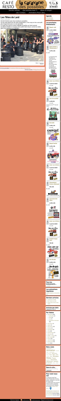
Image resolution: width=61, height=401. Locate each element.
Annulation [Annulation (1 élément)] (57, 350)
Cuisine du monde (52, 299)
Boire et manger (46, 10)
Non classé (50, 337)
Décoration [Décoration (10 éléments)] (54, 353)
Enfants (49, 328)
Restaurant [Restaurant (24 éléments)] (49, 361)
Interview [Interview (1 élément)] (47, 356)
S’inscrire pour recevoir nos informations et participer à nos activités (52, 392)
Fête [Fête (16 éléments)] (54, 354)
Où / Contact (20, 13)
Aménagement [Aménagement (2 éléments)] (48, 348)
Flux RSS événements (35, 400)
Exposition (50, 329)
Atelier (49, 325)
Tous (49, 343)
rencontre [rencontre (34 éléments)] (54, 359)
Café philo (51, 315)
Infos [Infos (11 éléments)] (57, 354)
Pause (49, 338)
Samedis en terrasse (54, 320)
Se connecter (49, 394)
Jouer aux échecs (54, 81)
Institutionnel (51, 332)
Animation (50, 314)
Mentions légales (14, 400)
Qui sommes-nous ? (30, 10)
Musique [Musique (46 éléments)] (56, 356)
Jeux (50, 318)
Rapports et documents (47, 400)
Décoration (50, 326)
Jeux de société (53, 98)
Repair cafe (52, 27)
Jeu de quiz (52, 259)
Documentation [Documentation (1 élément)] (48, 353)
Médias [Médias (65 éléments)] (48, 358)
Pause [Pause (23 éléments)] (54, 358)
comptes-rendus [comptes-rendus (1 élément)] (51, 352)
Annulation (50, 323)
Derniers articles (14, 10)
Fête (50, 317)
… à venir (48, 285)
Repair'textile (53, 143)
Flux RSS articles (25, 400)
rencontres (50, 340)
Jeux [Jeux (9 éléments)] (51, 356)
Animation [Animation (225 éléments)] (50, 350)
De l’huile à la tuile (52, 301)
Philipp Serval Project (39, 69)
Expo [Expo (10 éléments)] (50, 354)
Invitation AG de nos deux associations (20, 68)
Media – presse (51, 335)
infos (49, 331)
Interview (50, 334)
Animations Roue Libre (37, 13)
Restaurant (50, 341)
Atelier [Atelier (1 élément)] (47, 352)
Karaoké (51, 122)
